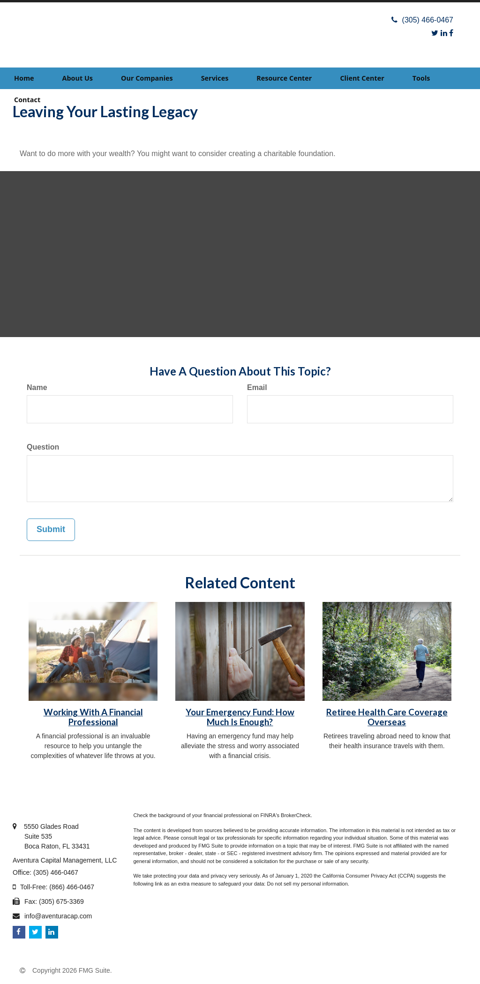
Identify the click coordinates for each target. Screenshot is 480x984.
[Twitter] (434, 33)
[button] (77, 78)
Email (257, 387)
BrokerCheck (296, 815)
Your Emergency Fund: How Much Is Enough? (240, 717)
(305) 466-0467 (422, 20)
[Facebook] (451, 33)
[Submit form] (51, 529)
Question (43, 447)
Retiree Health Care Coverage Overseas (387, 717)
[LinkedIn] (444, 33)
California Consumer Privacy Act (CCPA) (368, 876)
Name (37, 387)
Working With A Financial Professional (93, 717)
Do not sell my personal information (307, 883)
